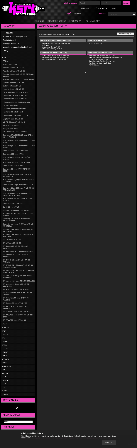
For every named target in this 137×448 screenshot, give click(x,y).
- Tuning (5, 51)
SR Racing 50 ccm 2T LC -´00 (15, 303)
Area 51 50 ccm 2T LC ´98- (14, 68)
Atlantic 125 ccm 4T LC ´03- (14, 71)
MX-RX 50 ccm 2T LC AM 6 (14, 122)
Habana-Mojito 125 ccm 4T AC (15, 92)
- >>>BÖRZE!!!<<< (9, 33)
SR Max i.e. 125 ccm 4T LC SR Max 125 (19, 281)
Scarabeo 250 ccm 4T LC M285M (16, 163)
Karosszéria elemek (48, 47)
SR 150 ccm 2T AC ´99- (12, 243)
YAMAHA (5, 394)
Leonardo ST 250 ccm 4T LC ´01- (16, 116)
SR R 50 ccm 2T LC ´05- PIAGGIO (16, 289)
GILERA (5, 349)
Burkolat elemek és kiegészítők (17, 102)
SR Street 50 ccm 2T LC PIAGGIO (17, 312)
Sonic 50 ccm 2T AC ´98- (13, 204)
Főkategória (43, 34)
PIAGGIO (5, 380)
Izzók (43, 45)
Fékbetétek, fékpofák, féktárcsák (53, 57)
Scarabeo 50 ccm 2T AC (13, 166)
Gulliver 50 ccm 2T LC (12, 86)
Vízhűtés (92, 65)
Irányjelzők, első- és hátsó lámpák (53, 43)
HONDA (5, 352)
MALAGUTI (6, 366)
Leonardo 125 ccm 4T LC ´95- (15, 96)
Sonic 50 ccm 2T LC (11, 207)
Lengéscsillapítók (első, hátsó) (52, 59)
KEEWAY (5, 359)
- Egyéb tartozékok (9, 40)
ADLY (4, 58)
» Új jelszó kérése (100, 8)
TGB (3, 387)
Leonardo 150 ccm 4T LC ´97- (15, 99)
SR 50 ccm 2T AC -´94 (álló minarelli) (18, 251)
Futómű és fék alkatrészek (15, 109)
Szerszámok (93, 43)
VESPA (4, 391)
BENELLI (5, 328)
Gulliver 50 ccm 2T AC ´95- (14, 83)
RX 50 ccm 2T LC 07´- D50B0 (15, 132)
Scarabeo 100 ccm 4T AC (13, 154)
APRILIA (5, 61)
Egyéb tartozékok (11, 105)
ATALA (4, 324)
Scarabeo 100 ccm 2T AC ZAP (15, 151)
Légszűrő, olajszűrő (96, 59)
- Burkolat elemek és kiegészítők (14, 37)
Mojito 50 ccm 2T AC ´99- (13, 119)
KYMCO (5, 363)
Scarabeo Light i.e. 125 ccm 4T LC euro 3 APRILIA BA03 (17, 194)
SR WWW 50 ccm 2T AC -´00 (14, 320)
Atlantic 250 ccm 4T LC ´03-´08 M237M (19, 79)
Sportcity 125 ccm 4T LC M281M (16, 210)
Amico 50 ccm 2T (10, 64)
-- (2, 54)
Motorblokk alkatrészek (13, 112)
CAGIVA (5, 335)
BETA (4, 331)
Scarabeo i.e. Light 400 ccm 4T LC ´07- (19, 185)
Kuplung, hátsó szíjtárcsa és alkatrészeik (103, 57)
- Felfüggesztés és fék (10, 44)
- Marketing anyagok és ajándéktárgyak (17, 47)
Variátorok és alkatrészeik (98, 63)
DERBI (4, 345)
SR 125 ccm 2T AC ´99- (12, 240)
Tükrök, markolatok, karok (50, 49)
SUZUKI (5, 384)
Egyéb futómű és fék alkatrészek (53, 55)
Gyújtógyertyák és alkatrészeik (100, 55)
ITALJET (5, 356)
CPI (3, 338)
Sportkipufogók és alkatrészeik (100, 61)
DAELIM (5, 342)
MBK (4, 370)
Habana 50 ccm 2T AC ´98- (14, 89)
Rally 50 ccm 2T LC (11, 129)
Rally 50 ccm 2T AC (11, 125)
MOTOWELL (7, 373)
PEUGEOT (6, 377)
